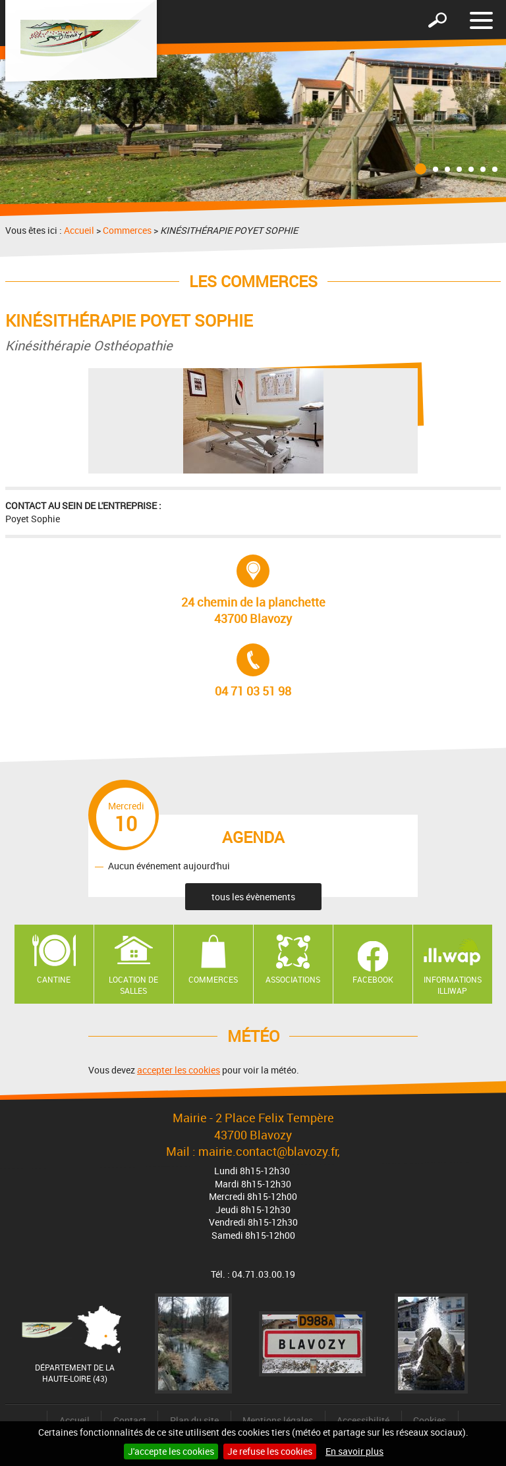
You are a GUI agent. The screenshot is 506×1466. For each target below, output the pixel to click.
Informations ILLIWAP (453, 985)
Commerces (127, 230)
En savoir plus (354, 1451)
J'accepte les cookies (171, 1451)
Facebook (372, 979)
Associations (293, 979)
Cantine (53, 979)
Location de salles (133, 985)
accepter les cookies (178, 1070)
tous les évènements (253, 896)
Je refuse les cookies (269, 1451)
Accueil (79, 230)
